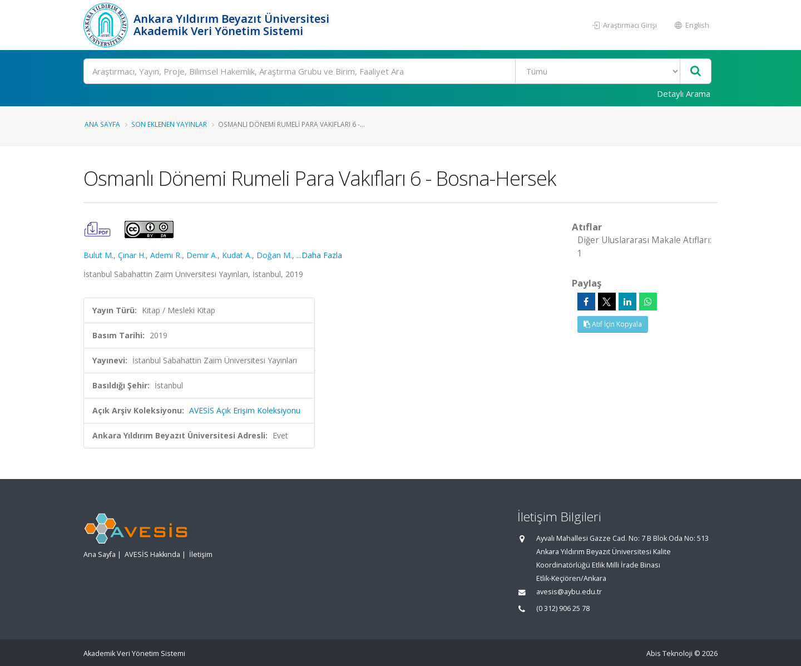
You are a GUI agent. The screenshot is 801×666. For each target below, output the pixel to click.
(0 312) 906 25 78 (563, 608)
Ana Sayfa (102, 124)
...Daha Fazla (319, 255)
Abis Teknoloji (669, 653)
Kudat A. (237, 255)
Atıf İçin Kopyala (613, 324)
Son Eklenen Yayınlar (169, 124)
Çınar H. (132, 255)
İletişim (200, 554)
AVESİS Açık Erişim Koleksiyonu (244, 410)
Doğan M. (274, 255)
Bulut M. (98, 255)
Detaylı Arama (683, 93)
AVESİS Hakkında (152, 554)
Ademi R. (166, 255)
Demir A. (201, 255)
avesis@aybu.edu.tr (569, 591)
